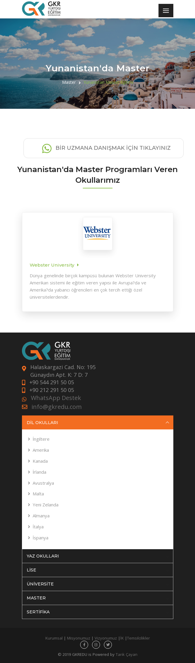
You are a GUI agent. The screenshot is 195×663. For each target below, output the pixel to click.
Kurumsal (54, 638)
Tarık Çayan (126, 654)
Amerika (41, 450)
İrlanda (39, 472)
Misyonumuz (78, 638)
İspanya (40, 538)
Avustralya (43, 483)
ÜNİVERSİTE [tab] (98, 584)
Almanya (41, 516)
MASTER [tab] (98, 598)
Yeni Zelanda (45, 505)
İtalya (38, 527)
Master (69, 82)
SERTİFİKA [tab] (98, 612)
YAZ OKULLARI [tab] (98, 556)
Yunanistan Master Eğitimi (108, 82)
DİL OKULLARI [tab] (98, 422)
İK (122, 638)
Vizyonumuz (106, 638)
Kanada (40, 461)
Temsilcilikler (138, 638)
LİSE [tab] (98, 570)
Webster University (52, 265)
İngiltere (41, 439)
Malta (38, 494)
